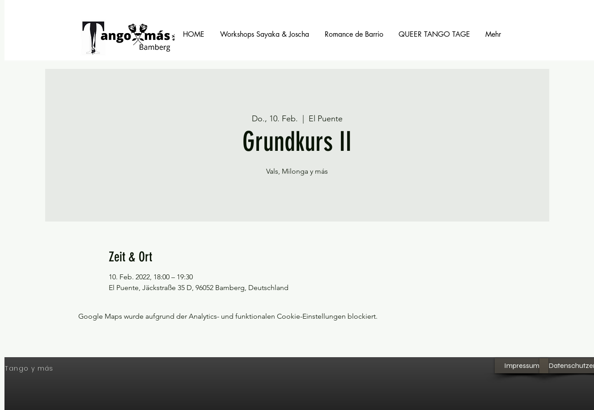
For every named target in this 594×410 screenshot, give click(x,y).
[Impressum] (521, 365)
